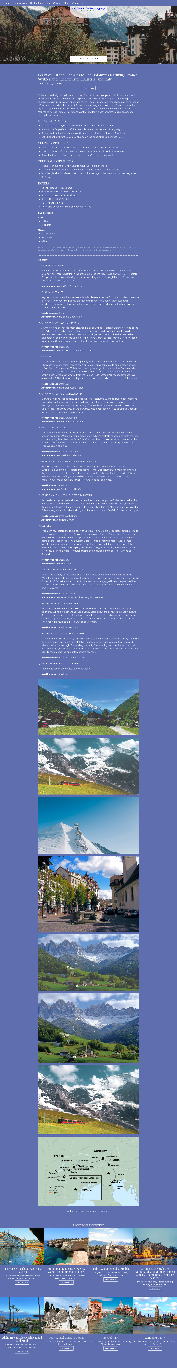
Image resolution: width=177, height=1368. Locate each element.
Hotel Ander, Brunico (52, 203)
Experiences (20, 3)
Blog (66, 3)
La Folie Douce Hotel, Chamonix (58, 188)
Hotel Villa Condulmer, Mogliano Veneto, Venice (66, 206)
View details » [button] (22, 1282)
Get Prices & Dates (88, 58)
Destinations (36, 3)
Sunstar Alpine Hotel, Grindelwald (59, 195)
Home (7, 3)
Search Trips (53, 3)
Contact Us (77, 3)
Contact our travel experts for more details (88, 1211)
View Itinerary (88, 88)
